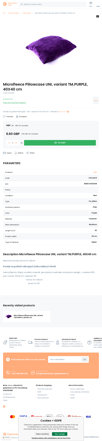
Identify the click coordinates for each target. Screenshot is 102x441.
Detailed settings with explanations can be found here (51, 438)
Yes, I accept (60, 434)
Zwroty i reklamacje (77, 389)
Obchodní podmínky (44, 389)
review (72, 398)
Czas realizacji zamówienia (79, 392)
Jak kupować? (42, 395)
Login (85, 359)
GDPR (39, 392)
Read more (63, 112)
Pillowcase (27, 13)
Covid (72, 395)
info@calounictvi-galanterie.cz (52, 373)
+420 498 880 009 (19, 373)
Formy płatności (43, 398)
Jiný (95, 100)
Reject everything (42, 434)
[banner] (9, 4)
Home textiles (14, 13)
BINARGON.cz (94, 437)
